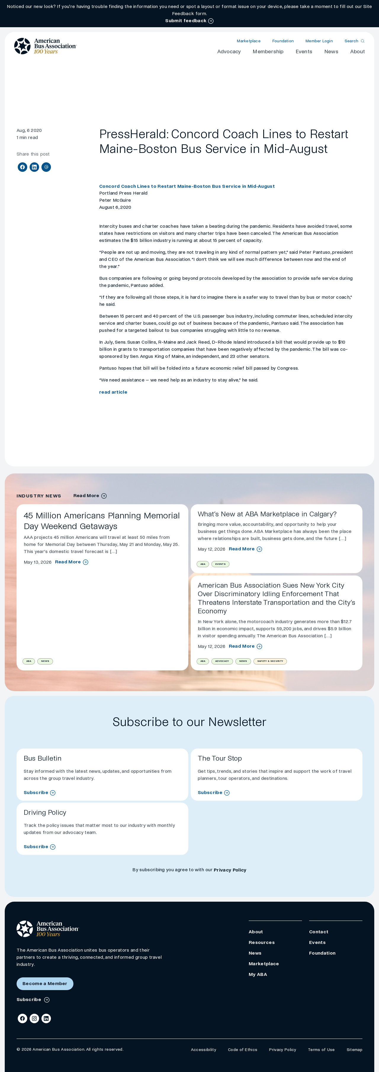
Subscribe (36, 792)
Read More (68, 562)
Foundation (283, 41)
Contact (318, 931)
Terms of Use (321, 1049)
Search (352, 41)
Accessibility (203, 1049)
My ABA (258, 974)
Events (304, 51)
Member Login (319, 41)
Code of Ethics (242, 1049)
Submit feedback (185, 20)
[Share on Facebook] (22, 167)
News (331, 51)
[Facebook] (22, 1018)
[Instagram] (34, 1018)
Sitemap (354, 1049)
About (357, 51)
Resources (262, 942)
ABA (28, 661)
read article (113, 391)
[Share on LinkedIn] (34, 167)
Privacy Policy (230, 869)
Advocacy (229, 51)
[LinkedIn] (46, 1018)
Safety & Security (270, 661)
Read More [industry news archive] (86, 495)
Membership (268, 51)
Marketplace (248, 41)
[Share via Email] (46, 167)
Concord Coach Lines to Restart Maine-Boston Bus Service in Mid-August (187, 186)
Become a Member (45, 983)
